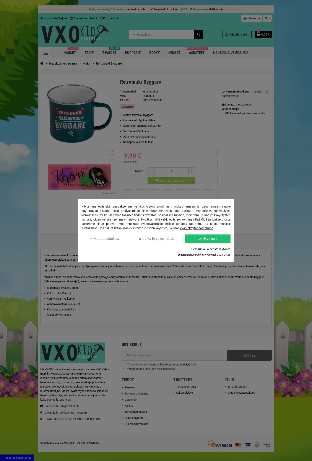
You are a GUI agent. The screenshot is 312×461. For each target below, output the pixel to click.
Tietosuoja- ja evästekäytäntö (211, 249)
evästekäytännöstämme (196, 228)
